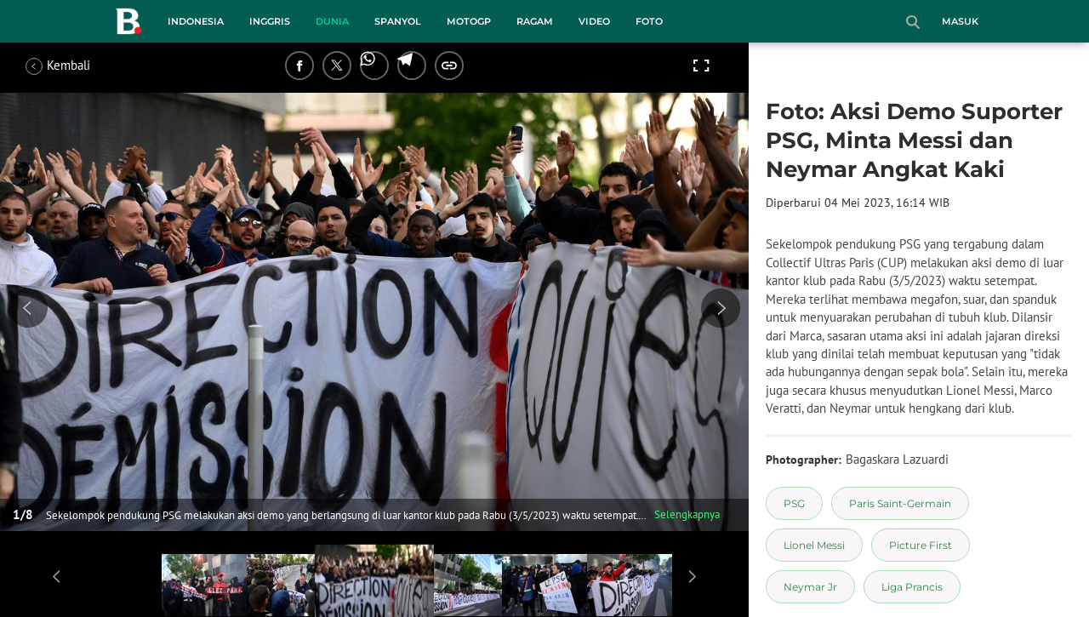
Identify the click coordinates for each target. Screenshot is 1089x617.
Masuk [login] (960, 21)
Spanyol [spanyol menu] (397, 21)
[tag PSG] (794, 503)
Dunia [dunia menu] (332, 21)
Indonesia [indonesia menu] (196, 21)
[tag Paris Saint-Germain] (900, 503)
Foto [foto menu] (649, 21)
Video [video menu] (594, 21)
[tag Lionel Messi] (814, 545)
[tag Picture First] (920, 545)
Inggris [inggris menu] (269, 21)
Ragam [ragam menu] (534, 21)
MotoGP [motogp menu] (469, 21)
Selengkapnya (687, 514)
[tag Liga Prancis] (912, 586)
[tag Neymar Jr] (810, 586)
